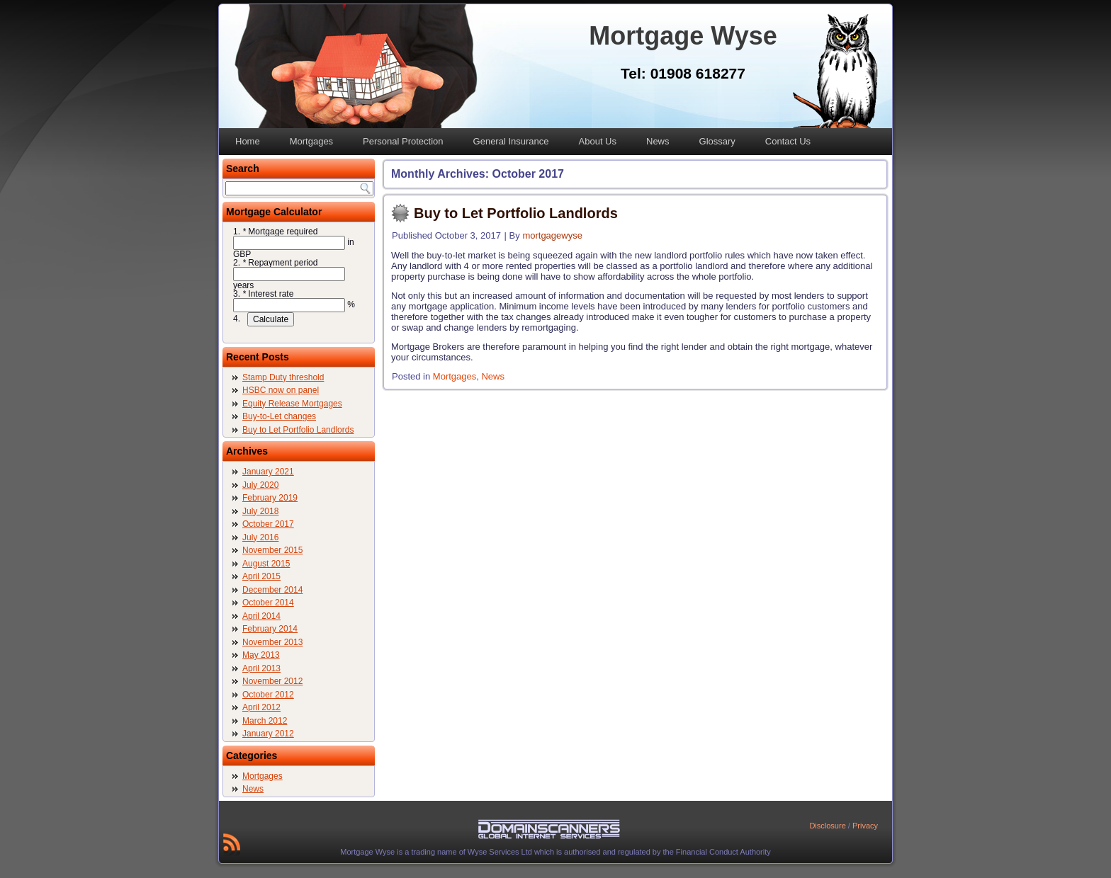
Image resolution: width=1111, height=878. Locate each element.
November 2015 (272, 550)
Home (247, 141)
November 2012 (272, 681)
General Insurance (511, 141)
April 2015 (261, 576)
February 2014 (270, 629)
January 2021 (268, 472)
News (658, 141)
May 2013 (261, 655)
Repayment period (279, 263)
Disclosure (827, 825)
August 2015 (266, 564)
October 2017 (268, 524)
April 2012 (261, 707)
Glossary (717, 141)
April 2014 (261, 616)
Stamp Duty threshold (283, 377)
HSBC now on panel (280, 390)
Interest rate (267, 294)
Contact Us (788, 141)
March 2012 (264, 721)
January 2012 (268, 734)
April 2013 (261, 668)
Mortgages (311, 141)
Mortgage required (279, 231)
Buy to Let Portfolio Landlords (298, 430)
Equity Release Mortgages (292, 404)
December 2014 (272, 590)
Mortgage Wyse (683, 35)
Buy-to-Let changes (279, 416)
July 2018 (260, 511)
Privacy (865, 825)
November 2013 (272, 642)
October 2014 (268, 603)
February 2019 (270, 498)
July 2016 (260, 537)
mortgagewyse (552, 235)
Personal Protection (403, 141)
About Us (597, 141)
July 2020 (260, 485)
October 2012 (268, 695)
